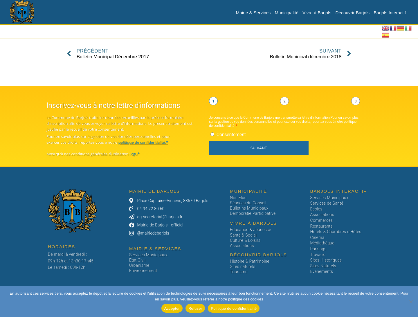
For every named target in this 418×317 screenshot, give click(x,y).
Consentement (231, 134)
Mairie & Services (253, 12)
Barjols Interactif (390, 12)
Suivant (259, 148)
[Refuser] (411, 302)
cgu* (135, 153)
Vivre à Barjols (316, 12)
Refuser (195, 308)
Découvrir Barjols (353, 12)
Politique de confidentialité (234, 308)
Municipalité (287, 12)
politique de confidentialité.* (143, 142)
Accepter (172, 308)
